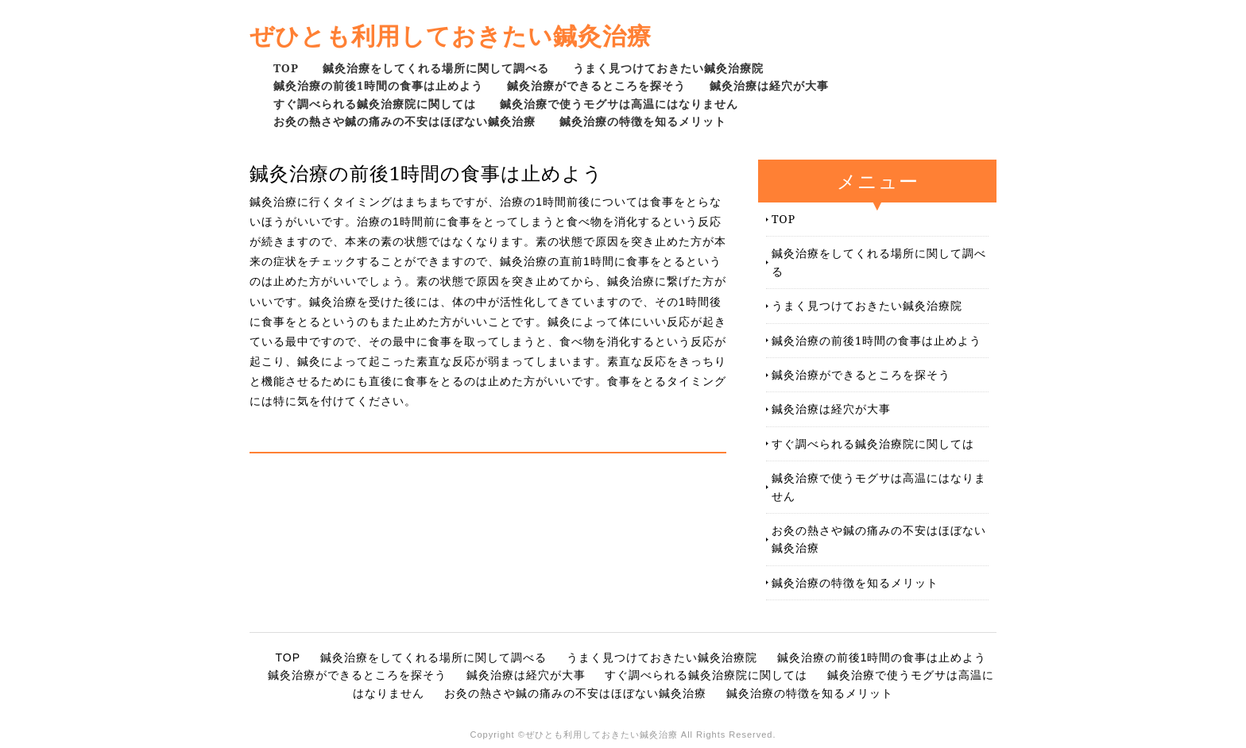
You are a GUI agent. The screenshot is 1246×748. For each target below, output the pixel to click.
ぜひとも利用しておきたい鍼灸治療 (451, 35)
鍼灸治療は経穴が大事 (769, 85)
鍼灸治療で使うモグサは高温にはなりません (619, 103)
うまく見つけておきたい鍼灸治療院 (668, 67)
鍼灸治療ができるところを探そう (596, 85)
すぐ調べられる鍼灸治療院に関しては (374, 103)
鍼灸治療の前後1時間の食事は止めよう (378, 85)
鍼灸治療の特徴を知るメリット (642, 121)
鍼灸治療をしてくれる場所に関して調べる (436, 67)
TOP (286, 67)
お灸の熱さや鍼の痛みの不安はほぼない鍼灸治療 (404, 121)
